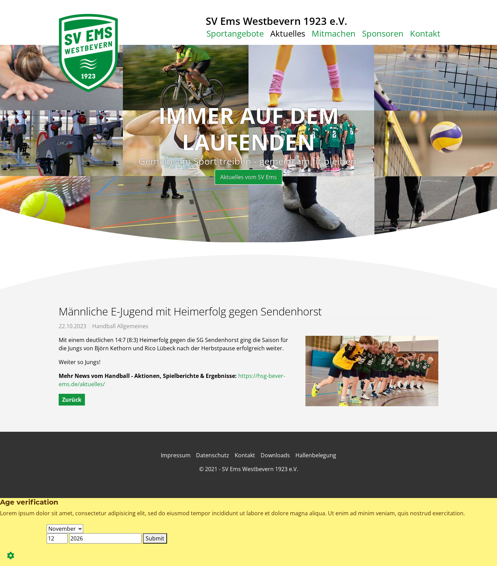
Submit (155, 538)
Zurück (71, 399)
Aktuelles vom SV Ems (248, 177)
